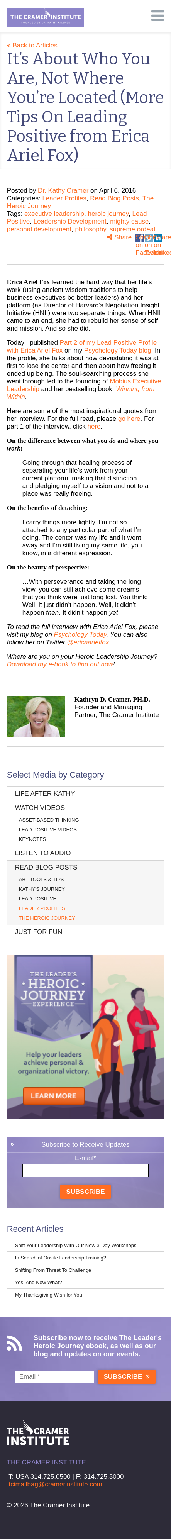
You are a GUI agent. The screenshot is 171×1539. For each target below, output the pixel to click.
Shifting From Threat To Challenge (53, 1270)
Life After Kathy (45, 793)
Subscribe (85, 1191)
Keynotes (32, 839)
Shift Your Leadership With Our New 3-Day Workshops (76, 1245)
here (94, 426)
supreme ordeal (132, 229)
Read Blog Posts (114, 198)
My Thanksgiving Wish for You (48, 1295)
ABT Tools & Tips (41, 879)
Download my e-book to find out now (60, 664)
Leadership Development (70, 221)
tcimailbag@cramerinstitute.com (55, 1484)
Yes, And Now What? (38, 1282)
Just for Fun (38, 932)
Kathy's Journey (42, 889)
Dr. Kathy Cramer (63, 190)
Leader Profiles (64, 198)
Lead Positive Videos (48, 829)
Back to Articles (32, 45)
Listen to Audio (43, 853)
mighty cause (129, 221)
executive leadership (54, 213)
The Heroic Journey (47, 918)
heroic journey (108, 213)
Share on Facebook (139, 238)
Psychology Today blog (117, 350)
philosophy (90, 229)
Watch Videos (40, 808)
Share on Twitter (149, 238)
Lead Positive (38, 899)
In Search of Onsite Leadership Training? (60, 1258)
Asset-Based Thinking (49, 820)
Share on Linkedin (158, 238)
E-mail (85, 1158)
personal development (39, 229)
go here (129, 418)
